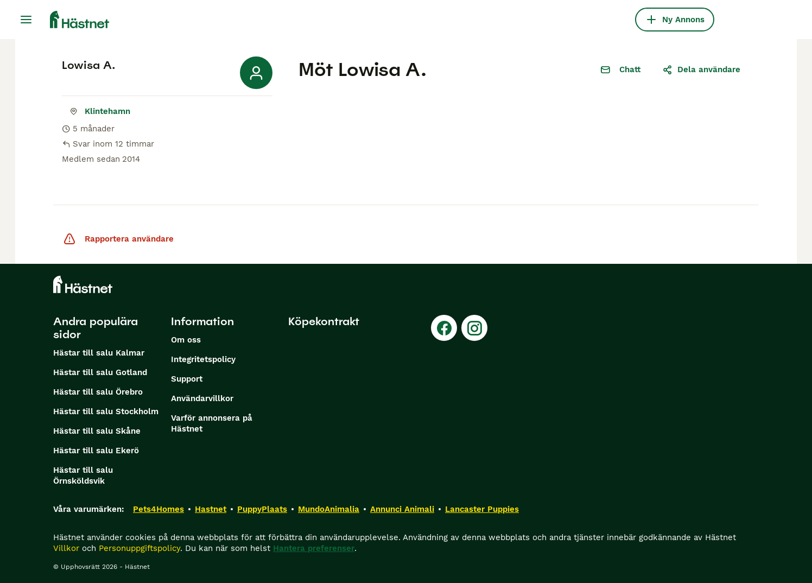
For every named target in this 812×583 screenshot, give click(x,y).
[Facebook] (444, 328)
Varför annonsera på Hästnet (211, 423)
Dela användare (701, 69)
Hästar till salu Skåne (97, 431)
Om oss (186, 340)
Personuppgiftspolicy (139, 548)
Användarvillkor (202, 398)
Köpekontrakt (323, 321)
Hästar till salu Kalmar (98, 353)
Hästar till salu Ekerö (96, 450)
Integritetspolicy (203, 359)
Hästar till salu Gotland (100, 372)
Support (186, 379)
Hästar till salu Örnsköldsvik (83, 475)
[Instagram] (474, 328)
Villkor (66, 548)
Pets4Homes (158, 509)
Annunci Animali (402, 509)
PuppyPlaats (262, 509)
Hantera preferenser (313, 548)
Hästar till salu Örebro (98, 392)
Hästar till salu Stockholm (105, 411)
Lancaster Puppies (482, 509)
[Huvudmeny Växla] (26, 19)
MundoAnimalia (328, 509)
